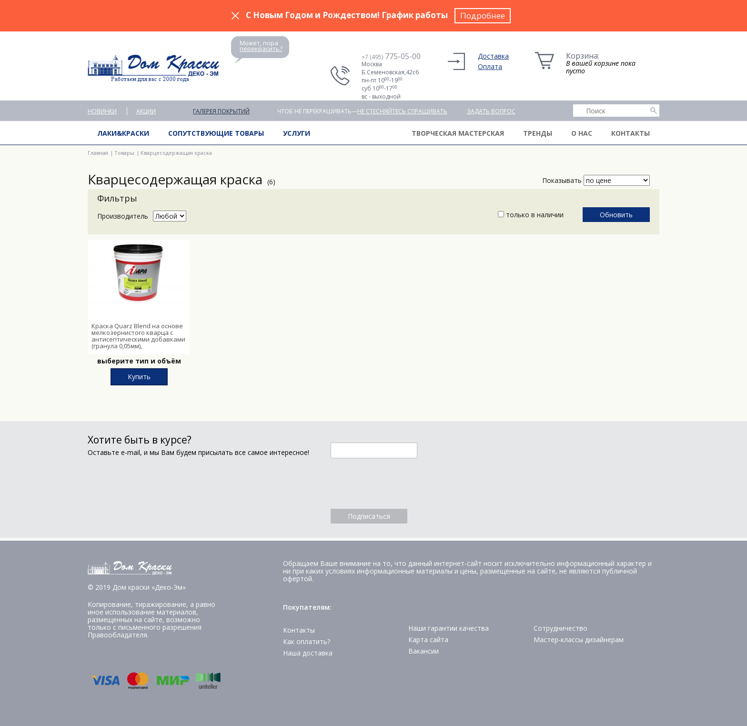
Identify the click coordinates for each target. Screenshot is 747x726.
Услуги (296, 133)
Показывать (562, 180)
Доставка (493, 55)
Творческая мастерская (458, 133)
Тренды (537, 133)
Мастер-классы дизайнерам (579, 639)
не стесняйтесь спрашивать (402, 111)
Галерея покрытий (221, 111)
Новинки (102, 111)
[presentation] (403, 483)
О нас (581, 133)
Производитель (122, 216)
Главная (98, 152)
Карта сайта (428, 639)
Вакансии (423, 650)
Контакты (630, 133)
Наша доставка (308, 652)
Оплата (490, 66)
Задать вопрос (491, 111)
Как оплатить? (306, 641)
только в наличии (531, 214)
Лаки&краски (123, 133)
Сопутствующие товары (216, 133)
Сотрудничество (560, 628)
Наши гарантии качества (448, 628)
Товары (124, 152)
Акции (146, 111)
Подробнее (482, 15)
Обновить (616, 214)
